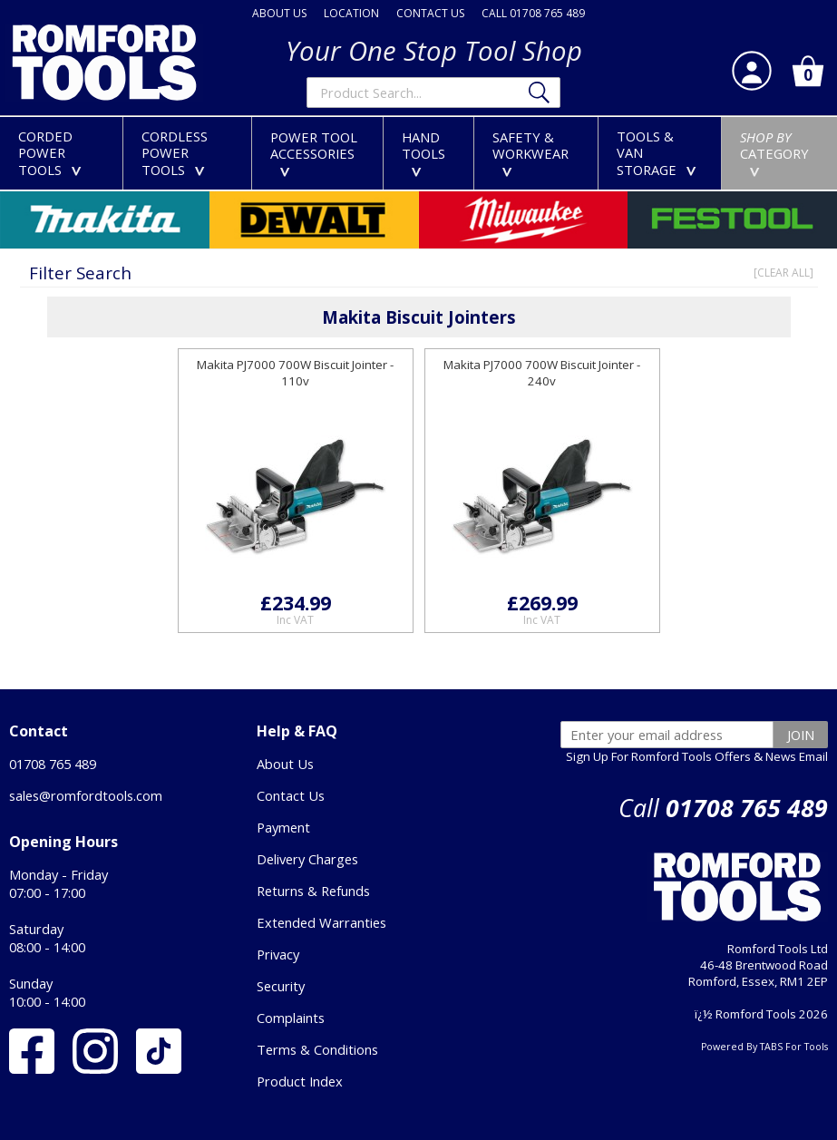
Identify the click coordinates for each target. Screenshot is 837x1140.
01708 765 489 (52, 764)
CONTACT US (430, 13)
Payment (283, 827)
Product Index (300, 1081)
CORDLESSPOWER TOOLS (176, 153)
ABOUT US (279, 13)
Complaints (291, 1017)
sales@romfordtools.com (85, 795)
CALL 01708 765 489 (533, 13)
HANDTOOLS (423, 152)
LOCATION (351, 13)
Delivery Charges (307, 859)
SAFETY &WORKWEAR (530, 152)
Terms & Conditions (317, 1049)
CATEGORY (774, 152)
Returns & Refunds (313, 891)
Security (281, 986)
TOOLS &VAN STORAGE (660, 153)
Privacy (278, 954)
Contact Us (291, 795)
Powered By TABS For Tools (764, 1046)
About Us (285, 764)
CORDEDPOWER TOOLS (53, 153)
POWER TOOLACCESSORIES (313, 152)
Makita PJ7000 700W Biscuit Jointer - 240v (541, 372)
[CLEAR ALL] (783, 272)
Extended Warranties (321, 922)
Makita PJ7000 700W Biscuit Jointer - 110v (295, 372)
